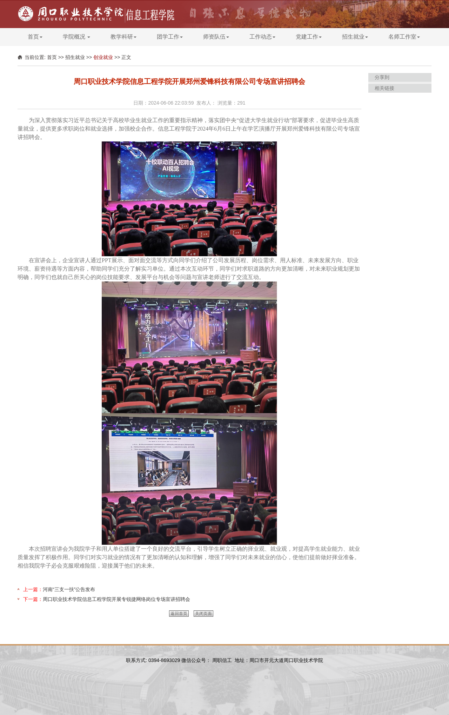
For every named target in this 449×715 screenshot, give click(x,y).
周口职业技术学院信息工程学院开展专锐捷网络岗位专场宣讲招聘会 (116, 599)
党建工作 (309, 37)
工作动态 (262, 37)
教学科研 (123, 37)
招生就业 (355, 37)
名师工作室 (404, 37)
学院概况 (76, 37)
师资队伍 (216, 37)
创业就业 (103, 57)
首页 (35, 37)
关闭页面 (203, 613)
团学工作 (170, 37)
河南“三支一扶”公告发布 (69, 589)
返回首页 (178, 613)
